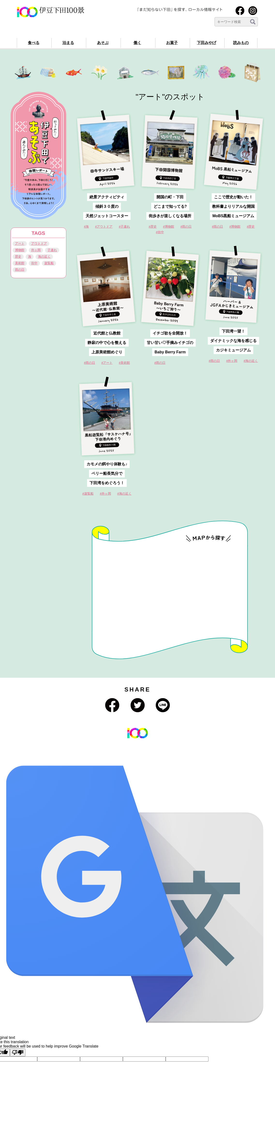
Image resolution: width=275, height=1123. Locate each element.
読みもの (241, 43)
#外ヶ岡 (105, 493)
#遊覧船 (88, 493)
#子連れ (124, 226)
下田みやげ (206, 43)
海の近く (44, 256)
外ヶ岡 (36, 250)
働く (137, 43)
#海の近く (124, 493)
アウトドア (39, 243)
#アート (106, 362)
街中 (34, 263)
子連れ (52, 250)
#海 (86, 226)
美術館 (19, 263)
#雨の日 (217, 226)
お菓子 (172, 43)
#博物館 (234, 226)
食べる (33, 43)
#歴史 (251, 226)
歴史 (18, 256)
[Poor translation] (17, 1052)
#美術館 (124, 362)
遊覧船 (49, 263)
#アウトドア (103, 226)
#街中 (160, 232)
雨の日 (19, 269)
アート (19, 243)
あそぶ (103, 43)
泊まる (68, 43)
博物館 (19, 250)
